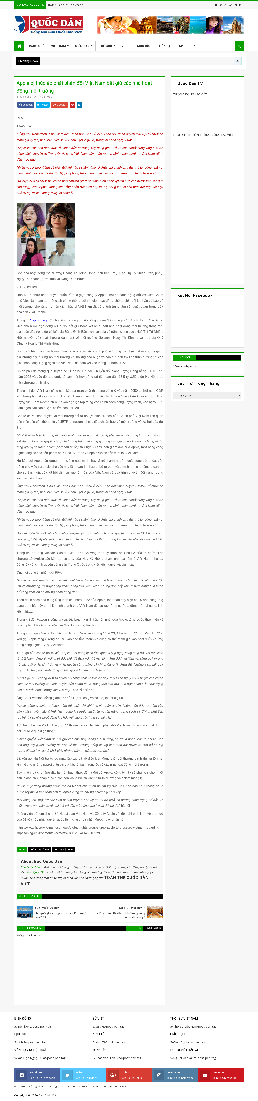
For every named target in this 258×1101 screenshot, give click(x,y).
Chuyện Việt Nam (63, 849)
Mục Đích (145, 46)
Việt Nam (58, 46)
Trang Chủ (36, 46)
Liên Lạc (166, 46)
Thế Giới (105, 46)
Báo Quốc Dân (30, 867)
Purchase (118, 1087)
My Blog (186, 46)
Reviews (100, 1087)
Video (126, 46)
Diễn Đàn (82, 46)
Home (52, 5)
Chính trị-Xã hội (39, 849)
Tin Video (81, 1087)
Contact (77, 5)
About (63, 5)
